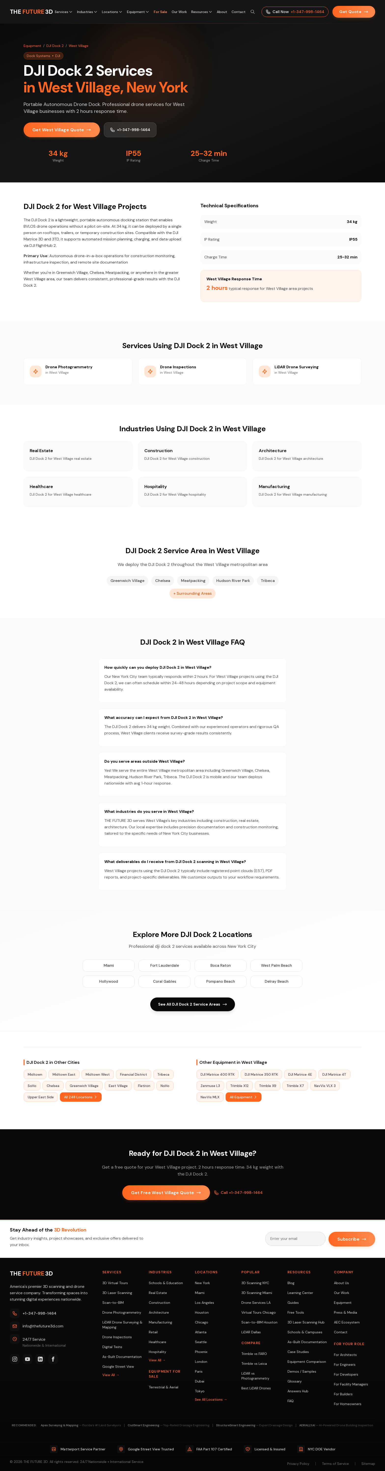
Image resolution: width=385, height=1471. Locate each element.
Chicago (201, 1322)
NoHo (165, 1086)
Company (344, 1272)
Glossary (295, 1381)
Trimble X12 (239, 1086)
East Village (118, 1086)
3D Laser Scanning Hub (306, 1322)
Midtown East (64, 1075)
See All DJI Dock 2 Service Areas (192, 1004)
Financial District (133, 1075)
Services (64, 12)
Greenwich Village (84, 1086)
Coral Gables (164, 981)
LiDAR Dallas (251, 1332)
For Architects (345, 1354)
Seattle (201, 1342)
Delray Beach (276, 981)
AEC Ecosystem (347, 1322)
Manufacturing (160, 1322)
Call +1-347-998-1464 (238, 1193)
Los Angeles (204, 1302)
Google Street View (118, 1366)
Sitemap (368, 1463)
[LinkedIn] (40, 1359)
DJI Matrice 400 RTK (217, 1075)
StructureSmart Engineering (254, 1425)
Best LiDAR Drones (256, 1388)
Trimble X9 (267, 1086)
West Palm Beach (277, 965)
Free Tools (296, 1312)
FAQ (291, 1401)
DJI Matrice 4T (334, 1075)
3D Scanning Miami (256, 1293)
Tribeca (163, 1075)
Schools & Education (166, 1283)
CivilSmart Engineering (168, 1425)
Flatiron (144, 1086)
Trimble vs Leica (254, 1363)
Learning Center (300, 1293)
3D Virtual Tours (115, 1283)
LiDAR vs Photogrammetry (255, 1376)
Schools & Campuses (305, 1332)
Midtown (35, 1075)
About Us (341, 1283)
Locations (112, 12)
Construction (159, 1302)
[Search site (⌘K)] (252, 12)
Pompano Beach (220, 981)
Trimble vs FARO (254, 1354)
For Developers (346, 1374)
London (201, 1361)
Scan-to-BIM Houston (259, 1322)
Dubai (199, 1381)
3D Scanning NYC (255, 1283)
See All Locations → (211, 1399)
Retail (153, 1332)
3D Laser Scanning (117, 1293)
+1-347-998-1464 (130, 129)
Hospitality (157, 1352)
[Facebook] (53, 1359)
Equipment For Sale (165, 1374)
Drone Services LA (256, 1302)
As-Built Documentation (122, 1356)
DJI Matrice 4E (300, 1075)
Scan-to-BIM (113, 1302)
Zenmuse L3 (210, 1086)
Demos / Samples (302, 1371)
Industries (87, 12)
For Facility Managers (351, 1384)
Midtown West (98, 1075)
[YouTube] (27, 1359)
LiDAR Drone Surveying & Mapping (122, 1324)
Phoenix (201, 1352)
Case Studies (298, 1352)
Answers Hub (298, 1391)
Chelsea (53, 1086)
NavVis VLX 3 (325, 1086)
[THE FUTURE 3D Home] (31, 12)
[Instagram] (15, 1359)
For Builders (343, 1394)
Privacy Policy (298, 1463)
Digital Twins (112, 1347)
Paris (199, 1371)
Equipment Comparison (307, 1361)
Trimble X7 (295, 1086)
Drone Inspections (117, 1337)
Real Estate (158, 1293)
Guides (293, 1302)
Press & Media (345, 1312)
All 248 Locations (80, 1097)
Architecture (159, 1312)
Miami (108, 965)
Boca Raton (221, 965)
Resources (201, 12)
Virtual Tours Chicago (258, 1312)
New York (202, 1283)
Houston (202, 1312)
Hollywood (108, 981)
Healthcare (157, 1342)
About (222, 12)
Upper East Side (41, 1097)
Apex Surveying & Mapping (81, 1425)
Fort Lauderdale (164, 965)
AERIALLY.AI (336, 1425)
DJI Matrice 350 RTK (261, 1075)
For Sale (160, 12)
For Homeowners (347, 1404)
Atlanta (200, 1332)
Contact (239, 12)
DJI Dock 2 (55, 46)
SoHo (32, 1086)
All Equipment (243, 1097)
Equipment (138, 12)
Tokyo (200, 1391)
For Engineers (345, 1364)
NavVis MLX (210, 1097)
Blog (291, 1283)
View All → (110, 1375)
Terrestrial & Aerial (163, 1387)
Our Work (179, 12)
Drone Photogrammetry (121, 1312)
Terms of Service (335, 1463)
